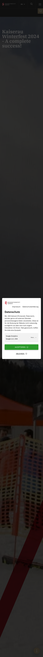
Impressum (16, 306)
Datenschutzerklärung (30, 306)
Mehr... (33, 337)
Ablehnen (21, 353)
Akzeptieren (21, 347)
